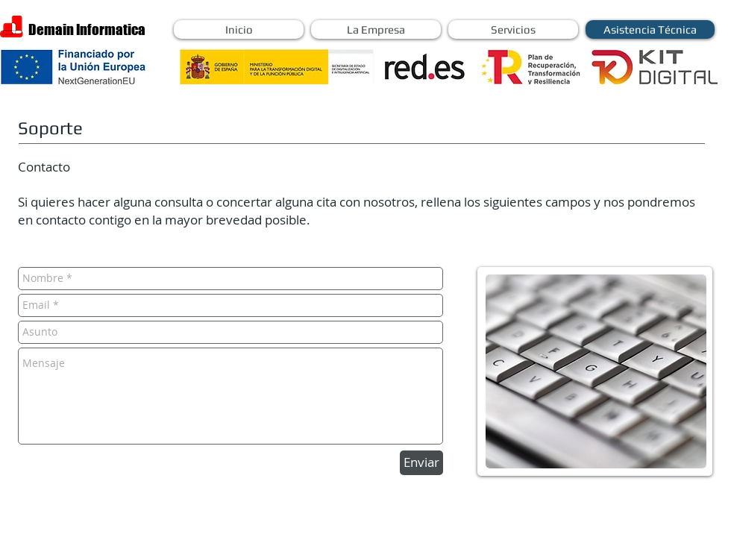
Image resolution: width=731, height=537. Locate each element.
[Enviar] (421, 462)
